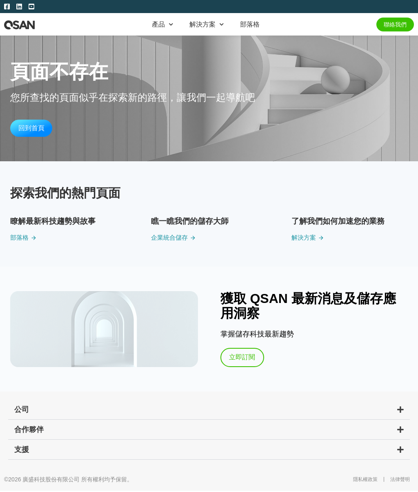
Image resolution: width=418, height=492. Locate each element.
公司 (21, 411)
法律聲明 (400, 480)
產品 (162, 24)
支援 (21, 451)
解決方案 (206, 24)
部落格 (250, 24)
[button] (209, 411)
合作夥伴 (29, 431)
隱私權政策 (365, 480)
